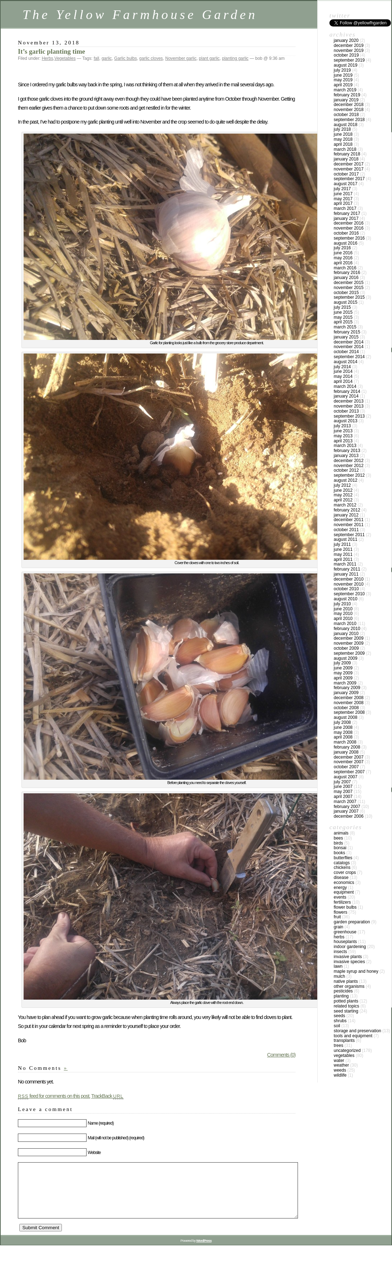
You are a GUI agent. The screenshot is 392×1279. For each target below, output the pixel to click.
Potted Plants (346, 1001)
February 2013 (347, 450)
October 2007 (346, 766)
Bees (338, 838)
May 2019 (343, 79)
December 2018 (348, 104)
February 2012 (347, 510)
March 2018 (345, 149)
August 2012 (345, 480)
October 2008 (346, 707)
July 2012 (342, 485)
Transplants (344, 1040)
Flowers (340, 912)
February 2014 (347, 391)
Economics (344, 882)
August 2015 (345, 302)
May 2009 (343, 672)
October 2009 (346, 648)
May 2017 (343, 198)
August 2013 (345, 420)
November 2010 (348, 584)
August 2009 (345, 658)
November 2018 (348, 109)
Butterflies (343, 857)
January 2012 (346, 515)
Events (340, 897)
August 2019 (345, 65)
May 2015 (343, 317)
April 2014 (343, 381)
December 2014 (348, 342)
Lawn (338, 966)
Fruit (337, 916)
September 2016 (349, 238)
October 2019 (346, 55)
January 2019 (346, 99)
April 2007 (343, 796)
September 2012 (349, 475)
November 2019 (348, 50)
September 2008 (349, 712)
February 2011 (347, 569)
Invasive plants (348, 956)
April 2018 (343, 144)
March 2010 (345, 623)
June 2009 (343, 667)
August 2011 (345, 539)
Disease (341, 877)
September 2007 (349, 771)
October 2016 (346, 233)
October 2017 (346, 174)
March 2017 (345, 208)
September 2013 (349, 416)
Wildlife (340, 1075)
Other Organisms (349, 986)
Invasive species (349, 961)
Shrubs (340, 1020)
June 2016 (343, 252)
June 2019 (343, 75)
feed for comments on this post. (54, 1096)
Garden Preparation (352, 921)
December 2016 (348, 223)
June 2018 (343, 134)
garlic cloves (151, 58)
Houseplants (345, 941)
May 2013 (343, 435)
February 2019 (347, 94)
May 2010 (343, 613)
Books (339, 852)
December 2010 (348, 579)
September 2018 (349, 119)
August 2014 (345, 361)
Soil (337, 1025)
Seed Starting (346, 1011)
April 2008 (343, 737)
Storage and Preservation (357, 1030)
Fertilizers (342, 902)
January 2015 (346, 337)
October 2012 (346, 470)
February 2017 (347, 213)
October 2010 (346, 588)
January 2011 (346, 574)
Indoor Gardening (350, 946)
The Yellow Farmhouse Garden (140, 14)
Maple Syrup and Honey (356, 971)
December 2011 (348, 519)
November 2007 (348, 761)
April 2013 (343, 440)
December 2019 (348, 45)
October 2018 (346, 114)
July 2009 (342, 662)
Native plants (346, 981)
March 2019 (345, 89)
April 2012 (343, 500)
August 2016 (345, 243)
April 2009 (343, 678)
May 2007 (343, 791)
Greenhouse (345, 931)
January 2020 (346, 40)
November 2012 (348, 465)
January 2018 (346, 159)
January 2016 (346, 277)
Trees (338, 1045)
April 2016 (343, 262)
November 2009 (348, 643)
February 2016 (347, 272)
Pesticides (343, 991)
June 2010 (343, 608)
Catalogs (342, 862)
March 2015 (345, 327)
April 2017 (343, 203)
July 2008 (342, 722)
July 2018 (342, 129)
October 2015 (346, 292)
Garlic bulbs (125, 58)
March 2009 (345, 683)
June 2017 (343, 193)
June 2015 (343, 312)
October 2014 (346, 351)
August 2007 (345, 776)
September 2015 (349, 297)
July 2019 (342, 70)
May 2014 (343, 376)
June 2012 (343, 490)
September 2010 (349, 593)
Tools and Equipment (353, 1035)
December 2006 (348, 816)
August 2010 (345, 598)
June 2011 (343, 549)
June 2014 (343, 371)
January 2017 (346, 218)
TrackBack (107, 1096)
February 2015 (347, 332)
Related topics (346, 1006)
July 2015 (342, 307)
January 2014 (346, 396)
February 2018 (347, 154)
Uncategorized (347, 1050)
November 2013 (348, 406)
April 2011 (343, 559)
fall (96, 58)
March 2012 (345, 505)
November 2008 (348, 702)
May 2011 (343, 554)
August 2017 (345, 183)
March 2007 (345, 801)
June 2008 (343, 727)
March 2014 (345, 386)
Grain (338, 926)
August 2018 (345, 124)
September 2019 (349, 60)
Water (339, 1060)
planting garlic (235, 58)
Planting (341, 996)
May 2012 (343, 494)
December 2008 (348, 697)
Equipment (344, 892)
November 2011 (348, 524)
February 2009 (347, 687)
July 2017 (342, 188)
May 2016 (343, 257)
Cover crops (345, 872)
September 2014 (349, 356)
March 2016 (345, 267)
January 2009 (346, 692)
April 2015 (343, 321)
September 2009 (349, 653)
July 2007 (342, 781)
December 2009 (348, 638)
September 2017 (349, 178)
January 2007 (346, 811)
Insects (340, 951)
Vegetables (64, 58)
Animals (341, 833)
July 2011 (342, 544)
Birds (338, 843)
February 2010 (347, 628)
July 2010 (342, 603)
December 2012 (348, 460)
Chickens (342, 867)
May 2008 (343, 732)
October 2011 (346, 529)
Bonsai (340, 847)
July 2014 (342, 366)
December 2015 (348, 282)
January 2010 (346, 633)
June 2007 (343, 786)
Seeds (339, 1015)
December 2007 (348, 757)
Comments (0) (281, 1055)
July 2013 (342, 425)
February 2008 (347, 747)
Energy (340, 887)
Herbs (47, 58)
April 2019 (343, 84)
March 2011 (345, 564)
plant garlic (209, 58)
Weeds (340, 1070)
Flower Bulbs (345, 907)
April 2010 (343, 618)
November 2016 (348, 228)
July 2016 (342, 247)
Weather (341, 1065)
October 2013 (346, 411)
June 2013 (343, 430)
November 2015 (348, 287)
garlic (107, 58)
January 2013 (346, 455)
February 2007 (347, 806)
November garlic (180, 58)
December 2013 (348, 401)
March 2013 (345, 445)
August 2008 (345, 717)
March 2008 (345, 742)
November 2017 (348, 169)
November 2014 (348, 346)
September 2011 (349, 534)
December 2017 (348, 164)
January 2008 (346, 752)
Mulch (339, 976)
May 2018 (343, 139)
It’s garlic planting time (51, 51)
